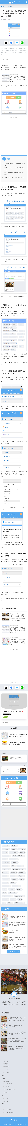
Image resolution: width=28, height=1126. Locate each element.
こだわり (8, 799)
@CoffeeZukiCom (9, 1084)
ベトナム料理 (14, 852)
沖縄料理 (5, 876)
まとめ (20, 799)
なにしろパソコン (16, 1002)
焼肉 (22, 879)
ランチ (3, 1058)
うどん (13, 899)
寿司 (4, 893)
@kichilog (6, 1081)
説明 (19, 782)
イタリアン (6, 866)
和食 (4, 889)
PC (2, 1107)
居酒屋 (14, 846)
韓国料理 (15, 879)
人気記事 (6, 909)
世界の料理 (6, 862)
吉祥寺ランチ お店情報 (10, 778)
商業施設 (20, 787)
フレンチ (15, 862)
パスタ (20, 866)
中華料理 (14, 873)
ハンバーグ (16, 886)
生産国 (6, 1098)
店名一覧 (20, 793)
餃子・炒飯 (6, 879)
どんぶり (5, 899)
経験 (3, 1104)
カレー (5, 852)
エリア (8, 793)
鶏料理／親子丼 (19, 896)
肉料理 (13, 883)
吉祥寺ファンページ (9, 1089)
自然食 (14, 849)
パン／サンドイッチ (18, 856)
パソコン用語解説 (9, 1112)
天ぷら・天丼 (13, 893)
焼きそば (5, 873)
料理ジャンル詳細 (9, 842)
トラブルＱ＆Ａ (8, 1110)
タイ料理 (22, 849)
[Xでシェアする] (6, 43)
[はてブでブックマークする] (17, 43)
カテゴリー (7, 1072)
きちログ (7, 59)
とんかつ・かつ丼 (7, 896)
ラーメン (14, 876)
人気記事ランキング (14, 951)
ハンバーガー (6, 886)
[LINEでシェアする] (22, 43)
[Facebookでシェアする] (11, 43)
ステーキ (5, 883)
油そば (21, 876)
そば (20, 899)
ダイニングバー (19, 903)
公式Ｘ (3, 1078)
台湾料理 (22, 873)
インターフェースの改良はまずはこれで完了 (14, 177)
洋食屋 (22, 852)
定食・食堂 (6, 846)
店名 (3, 1075)
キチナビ (6, 1092)
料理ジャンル (8, 787)
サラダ (5, 859)
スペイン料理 (6, 869)
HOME (14, 1120)
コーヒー (4, 1095)
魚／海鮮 (12, 889)
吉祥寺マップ (10, 782)
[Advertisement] (14, 135)
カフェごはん (6, 856)
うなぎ (19, 889)
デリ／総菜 (6, 849)
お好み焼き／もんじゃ (19, 869)
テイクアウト (14, 859)
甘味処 (10, 903)
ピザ (14, 866)
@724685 (6, 1086)
